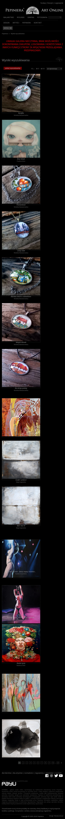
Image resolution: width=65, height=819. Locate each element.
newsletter (49, 773)
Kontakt (38, 23)
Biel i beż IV (21, 526)
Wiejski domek (21, 342)
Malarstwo (8, 17)
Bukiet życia (21, 663)
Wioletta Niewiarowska (21, 115)
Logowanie (59, 3)
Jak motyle (21, 709)
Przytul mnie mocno (21, 434)
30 (37, 69)
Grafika (30, 17)
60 (43, 69)
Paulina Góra (21, 161)
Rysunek (20, 17)
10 (53, 763)
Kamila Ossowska (21, 574)
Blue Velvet (21, 159)
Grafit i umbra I (21, 480)
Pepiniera (26, 23)
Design (6, 23)
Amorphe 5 (21, 755)
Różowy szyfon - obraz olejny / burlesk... (21, 617)
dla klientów (6, 773)
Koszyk (50, 3)
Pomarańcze (21, 205)
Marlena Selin (21, 665)
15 (32, 69)
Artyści (16, 23)
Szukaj (43, 3)
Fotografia (42, 17)
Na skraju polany (21, 388)
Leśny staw (21, 250)
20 (58, 763)
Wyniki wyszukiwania (17, 34)
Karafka (21, 113)
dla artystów (17, 773)
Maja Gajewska (21, 482)
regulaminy (39, 773)
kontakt (58, 773)
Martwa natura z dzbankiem (21, 296)
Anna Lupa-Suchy (21, 436)
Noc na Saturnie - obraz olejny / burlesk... (21, 571)
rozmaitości (28, 773)
